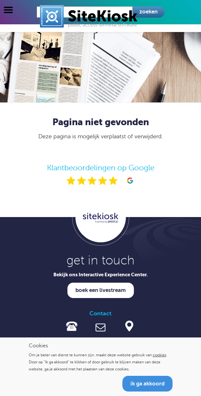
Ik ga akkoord (147, 384)
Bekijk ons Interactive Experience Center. (100, 274)
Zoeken (148, 12)
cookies (159, 355)
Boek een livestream (100, 290)
